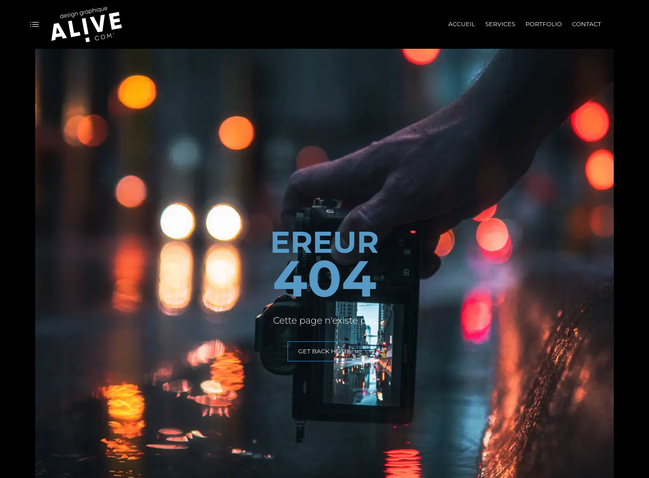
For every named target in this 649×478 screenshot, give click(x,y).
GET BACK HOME (324, 351)
